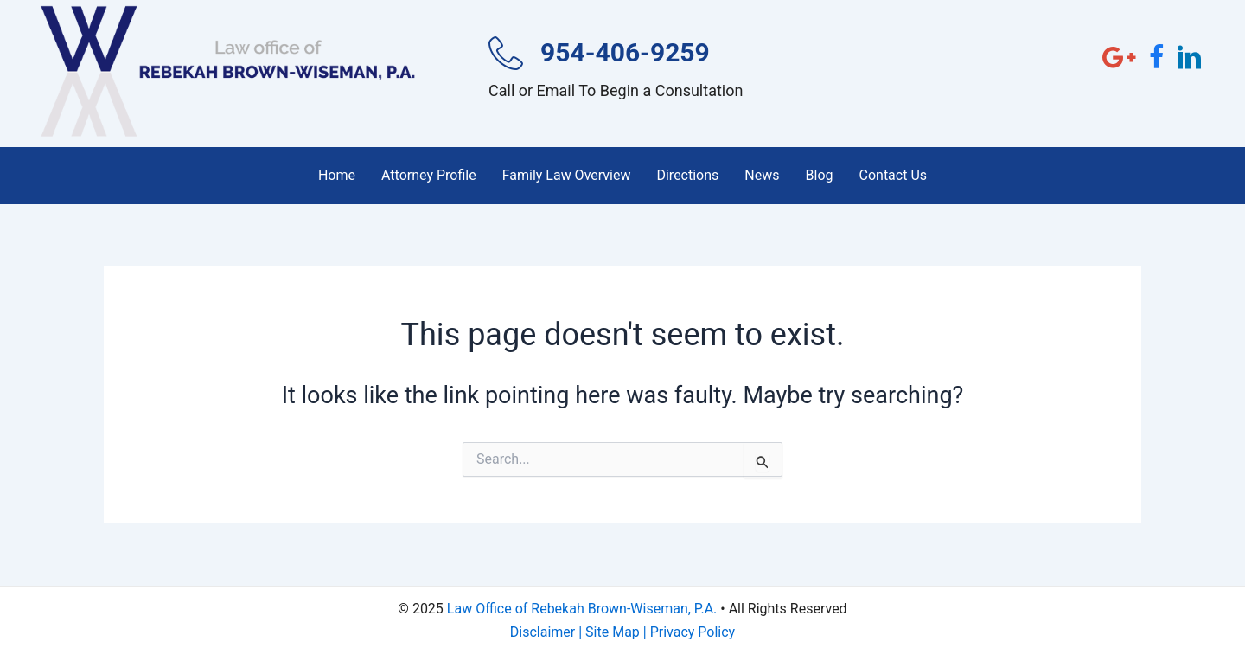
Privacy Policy (693, 632)
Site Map (612, 632)
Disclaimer (542, 632)
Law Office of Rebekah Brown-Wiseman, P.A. (582, 608)
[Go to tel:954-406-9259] (626, 73)
